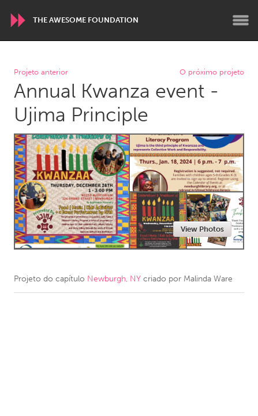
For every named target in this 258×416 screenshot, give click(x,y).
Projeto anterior (41, 72)
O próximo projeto (212, 72)
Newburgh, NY (114, 279)
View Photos (202, 229)
